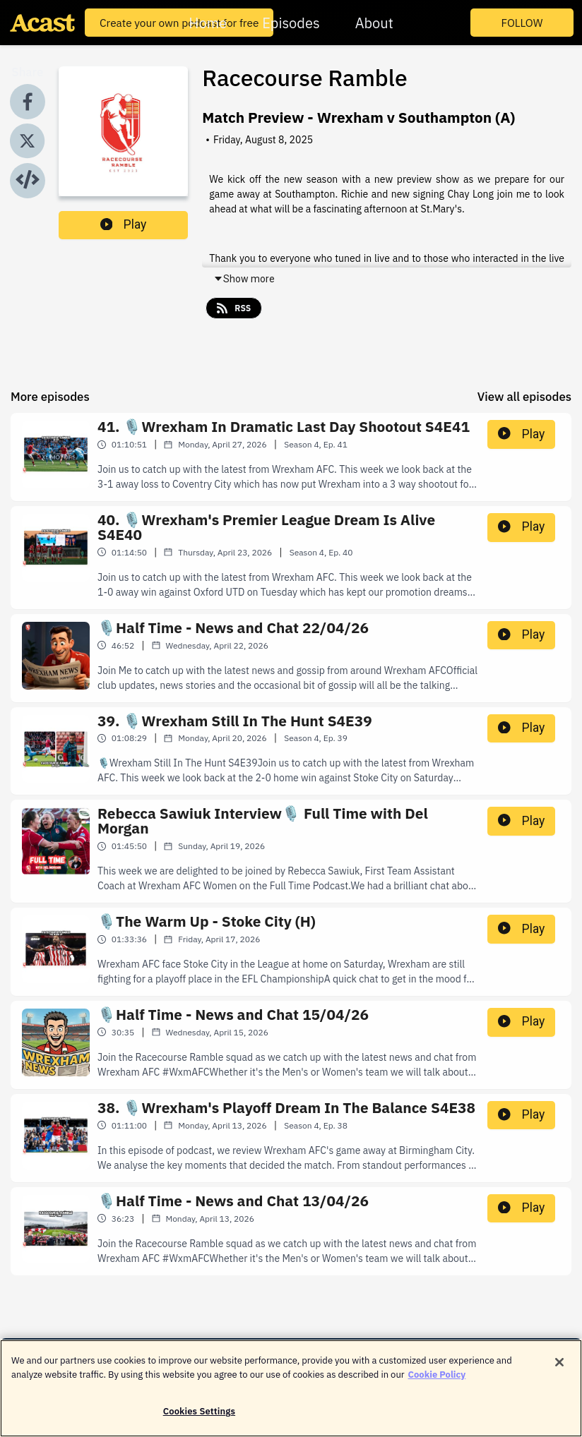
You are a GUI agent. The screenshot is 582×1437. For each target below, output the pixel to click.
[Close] (559, 1369)
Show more (244, 278)
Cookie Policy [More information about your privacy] (437, 1382)
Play (123, 224)
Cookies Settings (199, 1419)
